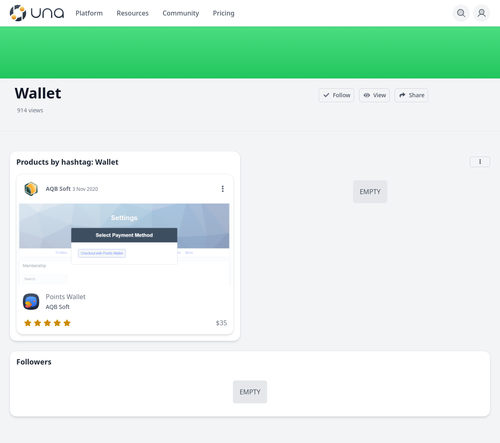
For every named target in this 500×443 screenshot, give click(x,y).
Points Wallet (66, 296)
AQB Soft (58, 188)
